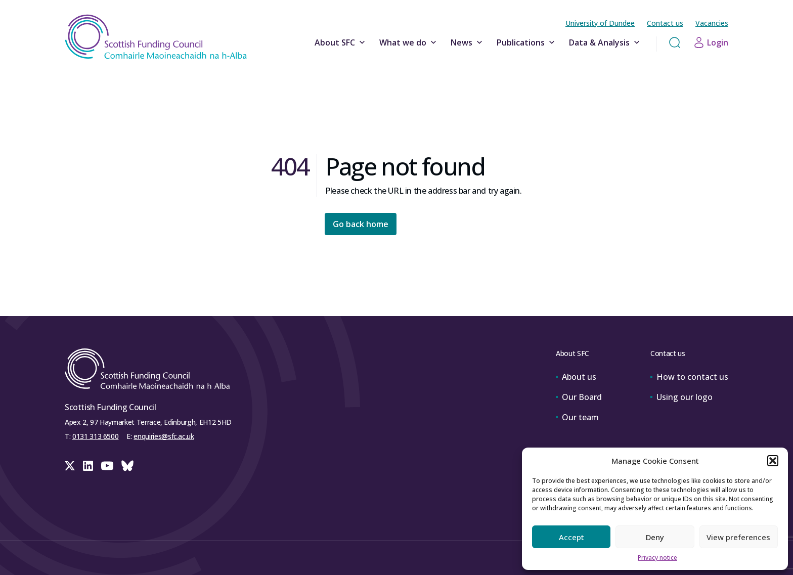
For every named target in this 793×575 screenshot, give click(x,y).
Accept (571, 537)
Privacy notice (657, 557)
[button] (773, 461)
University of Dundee (600, 23)
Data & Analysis (605, 42)
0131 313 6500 (95, 436)
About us (576, 376)
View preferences (738, 537)
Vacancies (711, 23)
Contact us (665, 23)
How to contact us (689, 376)
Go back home (360, 224)
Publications (527, 42)
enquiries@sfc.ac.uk (164, 436)
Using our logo (681, 397)
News (467, 42)
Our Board (579, 397)
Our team (577, 417)
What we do (408, 42)
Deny (655, 537)
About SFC (341, 42)
